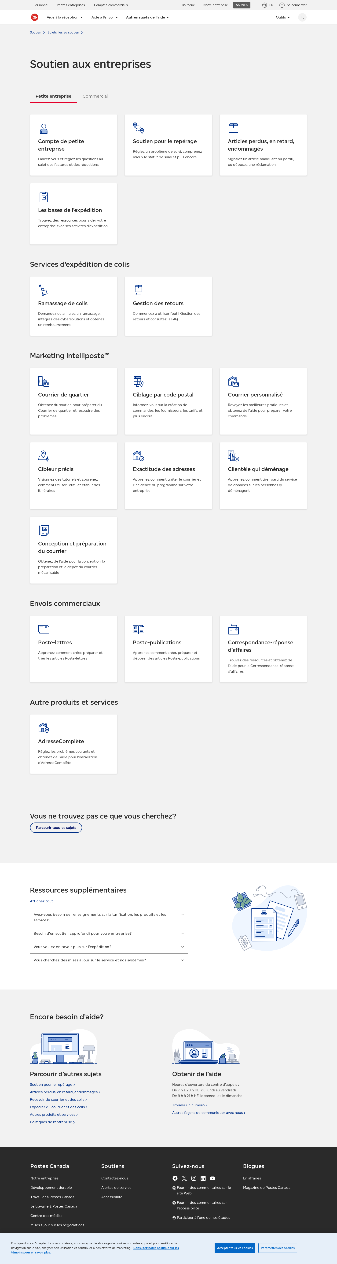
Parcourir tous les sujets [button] (56, 827)
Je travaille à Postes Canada (53, 1206)
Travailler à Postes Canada (52, 1197)
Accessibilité (111, 1197)
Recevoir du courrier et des (59, 1099)
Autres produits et (54, 1114)
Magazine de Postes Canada (266, 1187)
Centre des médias (46, 1215)
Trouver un (190, 1105)
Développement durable (51, 1187)
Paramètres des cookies (278, 1248)
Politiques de (53, 1122)
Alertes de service (116, 1187)
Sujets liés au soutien (63, 32)
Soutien (35, 32)
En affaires (252, 1178)
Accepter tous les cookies (235, 1248)
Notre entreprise (44, 1178)
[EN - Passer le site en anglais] (268, 5)
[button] (41, 901)
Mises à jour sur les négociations (57, 1225)
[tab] (53, 96)
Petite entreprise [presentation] (53, 96)
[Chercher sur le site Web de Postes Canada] (302, 17)
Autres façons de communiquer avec (209, 1113)
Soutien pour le (53, 1084)
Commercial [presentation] (95, 96)
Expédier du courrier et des (59, 1107)
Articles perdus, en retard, (65, 1092)
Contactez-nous (114, 1178)
